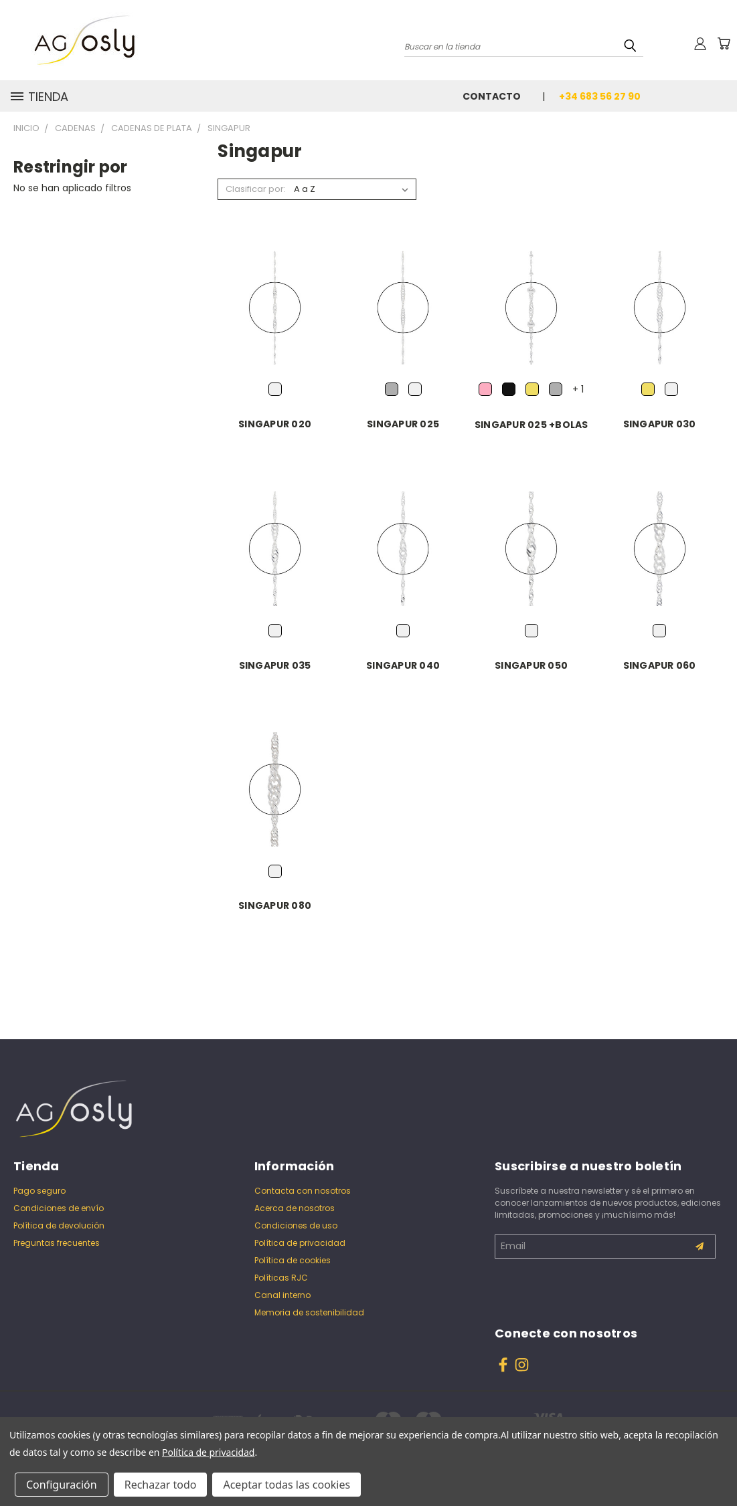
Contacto (492, 96)
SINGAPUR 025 (403, 424)
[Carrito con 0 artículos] (723, 43)
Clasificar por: (256, 189)
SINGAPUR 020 (274, 424)
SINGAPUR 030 (659, 424)
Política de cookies (292, 1260)
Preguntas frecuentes (56, 1243)
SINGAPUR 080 (274, 905)
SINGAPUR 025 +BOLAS (531, 424)
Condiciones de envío (58, 1208)
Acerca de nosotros (294, 1208)
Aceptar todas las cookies (286, 1484)
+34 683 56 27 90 (600, 96)
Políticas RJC (281, 1277)
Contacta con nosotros (302, 1190)
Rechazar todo (161, 1484)
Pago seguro (39, 1190)
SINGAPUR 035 (275, 665)
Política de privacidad (299, 1243)
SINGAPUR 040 (403, 665)
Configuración (61, 1484)
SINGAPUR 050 (531, 665)
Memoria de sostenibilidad (309, 1312)
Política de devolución (58, 1225)
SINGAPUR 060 (659, 665)
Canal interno (282, 1295)
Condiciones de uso (295, 1225)
